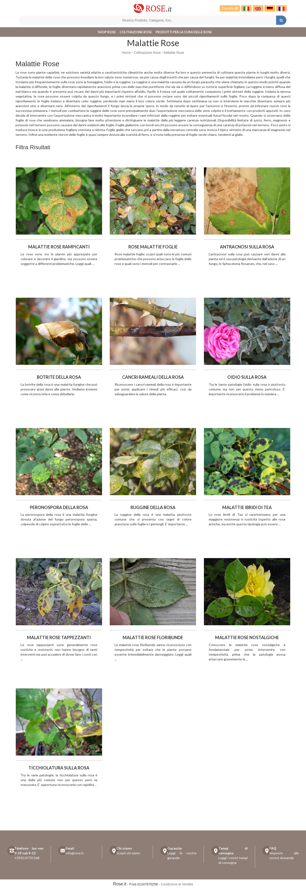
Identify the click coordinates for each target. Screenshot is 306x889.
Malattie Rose (174, 53)
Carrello (230, 8)
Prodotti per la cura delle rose (184, 32)
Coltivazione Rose (136, 32)
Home (126, 53)
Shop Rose (107, 32)
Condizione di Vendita (177, 884)
